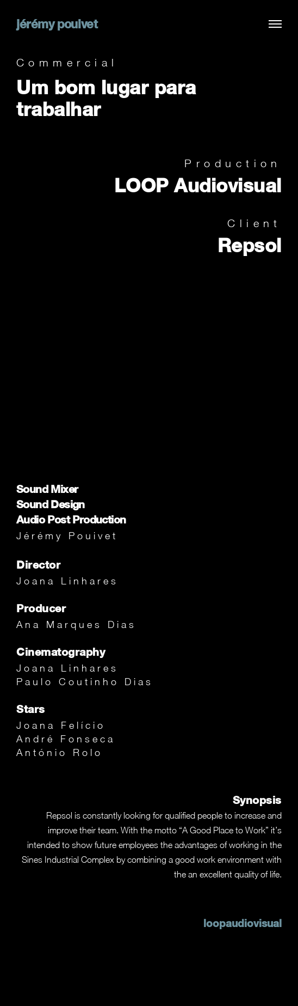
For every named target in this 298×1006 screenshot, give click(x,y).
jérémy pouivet (56, 24)
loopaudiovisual (242, 923)
